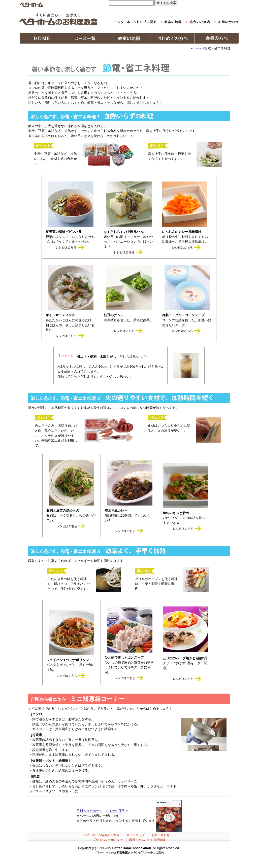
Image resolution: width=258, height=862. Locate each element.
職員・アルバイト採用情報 (147, 840)
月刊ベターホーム (89, 811)
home (198, 48)
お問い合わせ (160, 835)
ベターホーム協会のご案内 (101, 835)
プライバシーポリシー (108, 840)
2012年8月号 (115, 811)
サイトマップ (135, 835)
